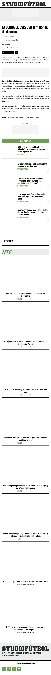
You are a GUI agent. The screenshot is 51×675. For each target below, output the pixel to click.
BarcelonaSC (19, 117)
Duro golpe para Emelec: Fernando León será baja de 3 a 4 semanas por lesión (32, 196)
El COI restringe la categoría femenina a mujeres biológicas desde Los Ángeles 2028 (25, 628)
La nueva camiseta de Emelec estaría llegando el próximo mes (32, 165)
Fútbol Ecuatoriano (23, 169)
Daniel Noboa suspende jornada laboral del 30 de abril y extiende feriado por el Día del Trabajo (25, 534)
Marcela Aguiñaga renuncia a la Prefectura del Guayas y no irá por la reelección (25, 486)
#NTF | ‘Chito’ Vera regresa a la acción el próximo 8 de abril (25, 390)
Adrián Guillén (28, 347)
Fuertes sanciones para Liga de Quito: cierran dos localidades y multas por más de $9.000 (32, 212)
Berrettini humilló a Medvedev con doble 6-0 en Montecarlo (25, 294)
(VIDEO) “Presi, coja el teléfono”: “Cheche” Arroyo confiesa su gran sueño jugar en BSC (31, 149)
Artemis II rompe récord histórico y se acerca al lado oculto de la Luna (25, 438)
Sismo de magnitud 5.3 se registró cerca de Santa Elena (25, 581)
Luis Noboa (38, 117)
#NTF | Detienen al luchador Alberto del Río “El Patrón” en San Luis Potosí (25, 342)
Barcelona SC (22, 154)
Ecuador (30, 117)
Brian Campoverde (28, 539)
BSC (26, 117)
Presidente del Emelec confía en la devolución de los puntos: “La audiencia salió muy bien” (31, 180)
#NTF (19, 299)
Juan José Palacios (28, 299)
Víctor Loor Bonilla (28, 584)
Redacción (14, 40)
